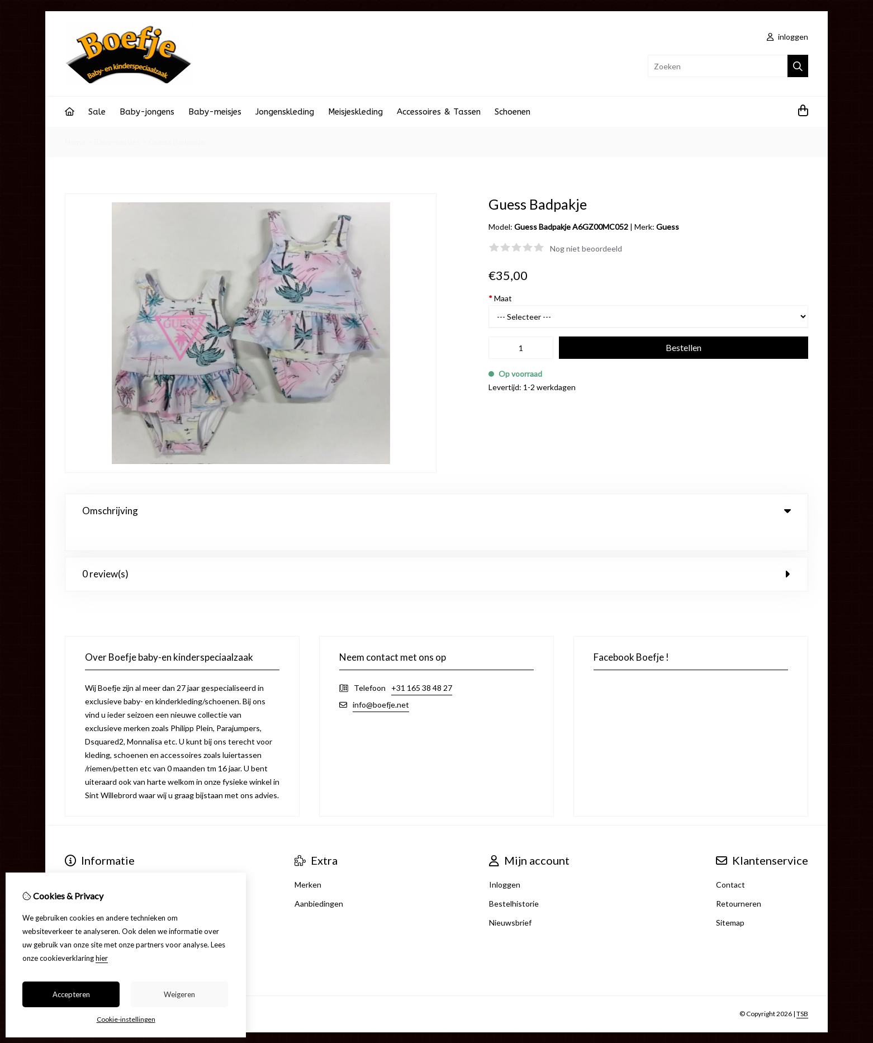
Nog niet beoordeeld (586, 248)
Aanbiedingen (319, 880)
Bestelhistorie (514, 880)
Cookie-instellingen (126, 1019)
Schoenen (512, 112)
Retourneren (738, 880)
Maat (500, 298)
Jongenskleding (284, 112)
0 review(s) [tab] (436, 551)
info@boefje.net (381, 681)
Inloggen (504, 861)
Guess (667, 226)
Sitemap (730, 899)
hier (102, 958)
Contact (730, 861)
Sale (97, 112)
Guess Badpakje (177, 141)
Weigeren (179, 994)
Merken (308, 861)
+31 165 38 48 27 (421, 665)
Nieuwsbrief (510, 899)
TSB (802, 991)
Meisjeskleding (355, 112)
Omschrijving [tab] (436, 510)
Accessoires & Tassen (439, 112)
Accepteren (71, 994)
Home (75, 141)
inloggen (787, 36)
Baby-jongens (147, 112)
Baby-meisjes (214, 112)
